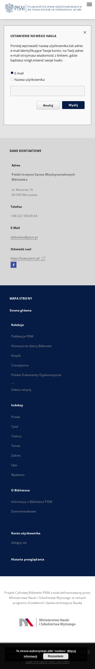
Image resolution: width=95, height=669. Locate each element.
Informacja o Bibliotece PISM (31, 502)
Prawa (15, 417)
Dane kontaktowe (23, 511)
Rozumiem (55, 656)
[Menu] (89, 4)
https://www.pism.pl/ (28, 258)
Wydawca (18, 475)
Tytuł (14, 426)
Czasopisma (20, 365)
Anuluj (48, 105)
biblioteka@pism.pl (24, 237)
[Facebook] (13, 265)
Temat (16, 446)
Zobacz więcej (21, 389)
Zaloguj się (19, 542)
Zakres (16, 455)
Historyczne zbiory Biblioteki (31, 346)
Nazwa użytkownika (27, 79)
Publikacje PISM (22, 336)
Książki (16, 355)
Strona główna (21, 310)
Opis (14, 465)
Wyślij (73, 105)
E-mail (17, 73)
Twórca (16, 436)
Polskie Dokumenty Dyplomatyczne (36, 375)
